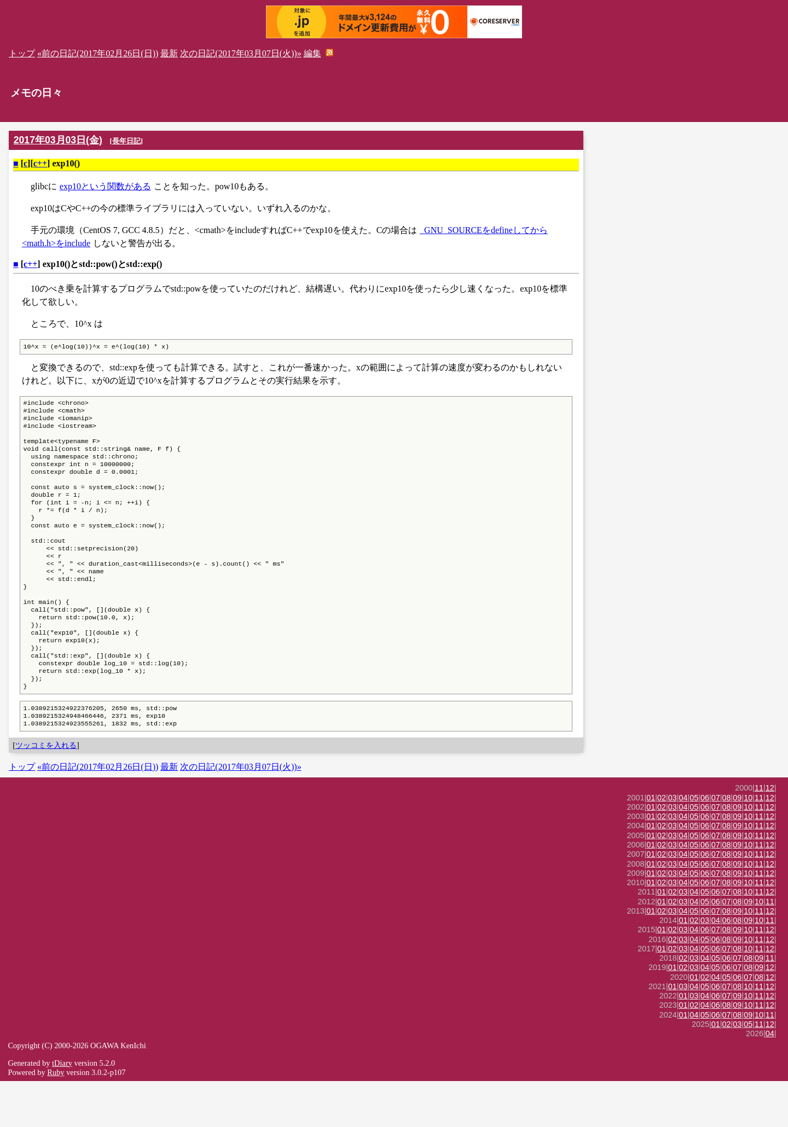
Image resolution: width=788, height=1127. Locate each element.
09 (737, 843)
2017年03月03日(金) (58, 140)
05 (694, 843)
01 (650, 843)
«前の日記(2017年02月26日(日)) (97, 53)
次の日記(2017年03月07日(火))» (240, 53)
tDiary (62, 1109)
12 (770, 833)
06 (704, 843)
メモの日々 (36, 92)
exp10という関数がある (105, 186)
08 (726, 843)
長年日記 (126, 141)
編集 (312, 53)
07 (715, 843)
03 (672, 843)
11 (759, 833)
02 (661, 843)
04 (683, 843)
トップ (22, 53)
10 (748, 843)
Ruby (55, 1118)
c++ (40, 163)
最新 (169, 53)
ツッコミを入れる (46, 791)
